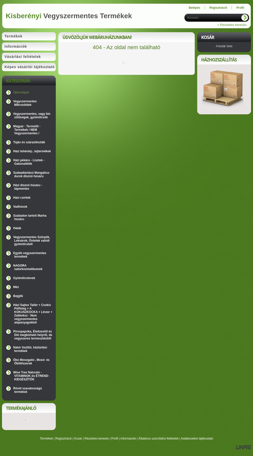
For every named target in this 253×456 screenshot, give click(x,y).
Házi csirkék (21, 197)
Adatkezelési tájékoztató (197, 438)
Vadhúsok (20, 206)
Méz (16, 287)
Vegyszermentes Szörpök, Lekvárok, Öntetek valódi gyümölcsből (31, 240)
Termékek (46, 438)
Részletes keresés (96, 438)
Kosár (78, 438)
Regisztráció (63, 438)
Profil (114, 438)
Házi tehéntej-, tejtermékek (32, 151)
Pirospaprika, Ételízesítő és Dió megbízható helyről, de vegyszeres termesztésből (32, 335)
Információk (128, 438)
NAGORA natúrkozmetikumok (27, 267)
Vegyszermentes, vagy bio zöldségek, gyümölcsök (31, 115)
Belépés (194, 7)
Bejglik (18, 296)
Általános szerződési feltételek (158, 438)
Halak (17, 228)
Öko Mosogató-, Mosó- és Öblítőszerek (31, 361)
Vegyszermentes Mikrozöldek (25, 103)
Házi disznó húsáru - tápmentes (27, 186)
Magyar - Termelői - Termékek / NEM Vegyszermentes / (26, 130)
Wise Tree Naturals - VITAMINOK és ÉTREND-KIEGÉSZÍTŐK (31, 376)
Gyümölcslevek (24, 278)
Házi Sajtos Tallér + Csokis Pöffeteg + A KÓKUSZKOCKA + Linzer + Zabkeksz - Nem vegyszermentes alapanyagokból (33, 313)
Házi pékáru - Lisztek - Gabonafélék (29, 161)
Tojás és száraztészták (29, 142)
